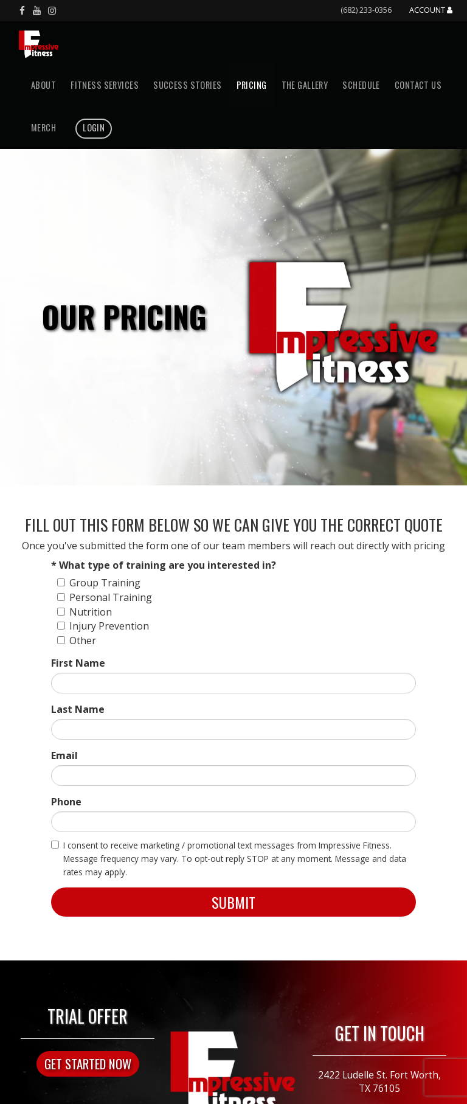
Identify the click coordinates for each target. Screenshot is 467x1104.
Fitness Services (105, 84)
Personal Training (104, 597)
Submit (233, 902)
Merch (43, 127)
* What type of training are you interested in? (163, 565)
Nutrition (84, 612)
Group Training (98, 582)
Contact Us (418, 84)
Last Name (78, 709)
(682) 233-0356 (366, 9)
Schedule (360, 84)
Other (76, 640)
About (43, 84)
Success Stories (187, 84)
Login (94, 127)
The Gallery (305, 84)
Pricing (252, 84)
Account (430, 10)
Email (64, 755)
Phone (66, 801)
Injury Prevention (103, 626)
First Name (78, 663)
